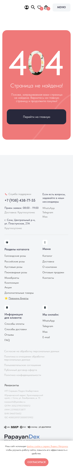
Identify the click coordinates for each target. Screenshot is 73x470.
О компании (49, 267)
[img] (11, 7)
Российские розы (14, 261)
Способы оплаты (14, 323)
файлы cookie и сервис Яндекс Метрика (47, 446)
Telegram (47, 326)
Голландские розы (15, 255)
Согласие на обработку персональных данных (31, 351)
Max (44, 216)
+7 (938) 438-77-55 (19, 200)
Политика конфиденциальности (22, 375)
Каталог (47, 255)
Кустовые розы (13, 267)
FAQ (7, 340)
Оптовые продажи (53, 272)
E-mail (46, 337)
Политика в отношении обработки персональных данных (24, 358)
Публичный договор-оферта (20, 370)
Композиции (11, 282)
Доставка (48, 261)
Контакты (48, 278)
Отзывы (9, 334)
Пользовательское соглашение (22, 365)
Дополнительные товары (19, 293)
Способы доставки (15, 329)
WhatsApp (48, 320)
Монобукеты (11, 278)
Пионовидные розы (15, 272)
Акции (8, 287)
